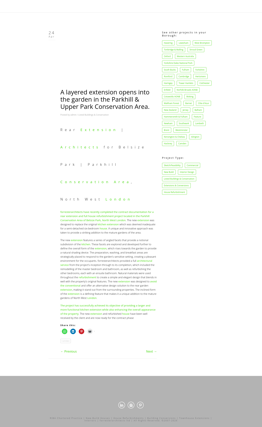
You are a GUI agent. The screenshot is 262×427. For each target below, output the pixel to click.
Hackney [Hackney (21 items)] (168, 143)
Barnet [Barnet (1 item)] (188, 103)
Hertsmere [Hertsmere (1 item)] (200, 76)
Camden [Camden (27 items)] (182, 143)
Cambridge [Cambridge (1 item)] (184, 76)
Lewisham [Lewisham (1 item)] (183, 42)
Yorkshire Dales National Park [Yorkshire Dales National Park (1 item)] (178, 63)
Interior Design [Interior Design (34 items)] (187, 172)
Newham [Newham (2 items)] (168, 123)
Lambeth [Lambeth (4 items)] (199, 123)
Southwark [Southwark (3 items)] (184, 123)
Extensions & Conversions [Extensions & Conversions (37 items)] (176, 185)
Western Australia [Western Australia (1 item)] (185, 56)
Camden (66, 340)
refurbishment (87, 277)
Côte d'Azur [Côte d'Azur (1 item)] (203, 103)
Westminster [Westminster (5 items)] (181, 130)
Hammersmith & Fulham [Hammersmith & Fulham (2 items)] (176, 116)
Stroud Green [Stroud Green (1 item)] (195, 49)
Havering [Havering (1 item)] (168, 42)
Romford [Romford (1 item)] (168, 76)
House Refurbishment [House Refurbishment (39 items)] (174, 192)
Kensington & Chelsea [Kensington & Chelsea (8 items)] (174, 136)
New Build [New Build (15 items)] (169, 172)
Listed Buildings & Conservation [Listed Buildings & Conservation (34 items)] (179, 178)
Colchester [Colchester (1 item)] (204, 83)
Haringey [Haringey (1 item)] (168, 83)
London (118, 199)
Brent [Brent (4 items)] (166, 130)
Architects (80, 147)
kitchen (101, 224)
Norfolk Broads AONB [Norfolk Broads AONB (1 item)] (187, 89)
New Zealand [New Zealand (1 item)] (170, 110)
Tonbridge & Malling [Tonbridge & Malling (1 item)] (173, 49)
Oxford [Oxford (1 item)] (167, 56)
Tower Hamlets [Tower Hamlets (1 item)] (186, 83)
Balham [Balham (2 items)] (198, 110)
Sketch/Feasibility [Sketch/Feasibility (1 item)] (172, 165)
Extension (99, 129)
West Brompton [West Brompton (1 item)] (202, 42)
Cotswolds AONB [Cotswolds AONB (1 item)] (172, 96)
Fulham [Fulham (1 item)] (185, 69)
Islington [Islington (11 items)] (195, 136)
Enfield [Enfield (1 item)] (167, 89)
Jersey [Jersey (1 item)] (185, 110)
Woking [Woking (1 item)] (190, 96)
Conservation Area (95, 182)
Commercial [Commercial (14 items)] (192, 165)
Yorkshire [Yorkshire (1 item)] (199, 69)
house (103, 228)
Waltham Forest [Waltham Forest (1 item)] (171, 103)
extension (143, 220)
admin (73, 114)
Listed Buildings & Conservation (93, 114)
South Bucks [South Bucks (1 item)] (170, 69)
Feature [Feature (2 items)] (197, 116)
